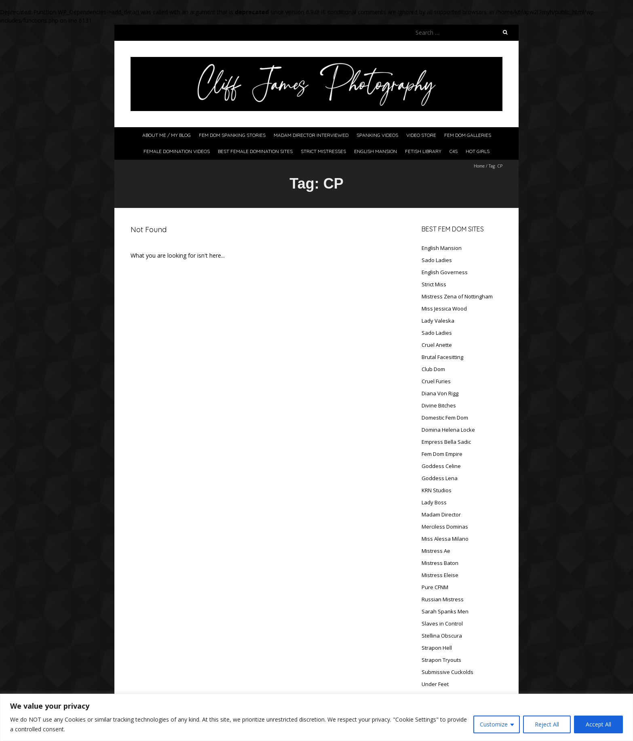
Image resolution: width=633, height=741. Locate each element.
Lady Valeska (438, 320)
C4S (453, 151)
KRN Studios (437, 490)
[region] (316, 717)
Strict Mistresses (323, 151)
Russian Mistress (443, 599)
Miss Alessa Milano (445, 538)
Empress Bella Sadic (446, 441)
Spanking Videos (377, 135)
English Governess (445, 272)
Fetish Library (423, 151)
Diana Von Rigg (440, 393)
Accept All (598, 724)
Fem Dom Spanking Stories (232, 135)
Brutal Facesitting (442, 357)
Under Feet (435, 684)
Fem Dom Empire (442, 454)
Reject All (547, 724)
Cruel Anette (437, 344)
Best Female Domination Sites (255, 151)
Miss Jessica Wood (444, 308)
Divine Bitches (439, 405)
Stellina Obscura (442, 635)
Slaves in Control (442, 623)
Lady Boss (434, 502)
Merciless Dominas (445, 526)
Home (479, 166)
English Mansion (375, 151)
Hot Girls (478, 151)
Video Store (421, 135)
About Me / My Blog (166, 135)
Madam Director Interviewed (311, 135)
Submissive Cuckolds (447, 672)
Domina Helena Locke (448, 429)
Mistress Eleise (440, 575)
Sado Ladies (437, 260)
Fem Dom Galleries (467, 135)
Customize (494, 724)
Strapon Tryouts (441, 659)
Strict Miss (434, 284)
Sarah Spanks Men (445, 611)
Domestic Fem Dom (445, 417)
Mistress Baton (440, 563)
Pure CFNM (435, 587)
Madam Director (441, 514)
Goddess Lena (440, 478)
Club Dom (433, 369)
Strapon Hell (437, 647)
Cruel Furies (436, 381)
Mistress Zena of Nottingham (457, 296)
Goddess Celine (441, 466)
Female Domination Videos (176, 151)
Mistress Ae (436, 550)
